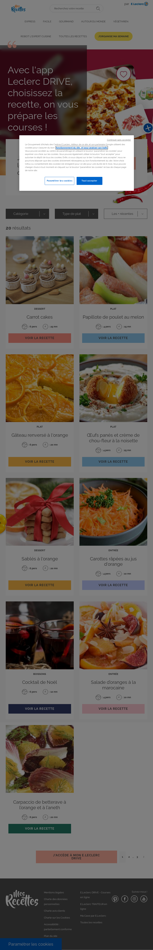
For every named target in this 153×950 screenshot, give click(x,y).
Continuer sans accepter (119, 140)
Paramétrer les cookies (59, 181)
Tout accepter (89, 181)
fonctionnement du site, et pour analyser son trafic (82, 147)
